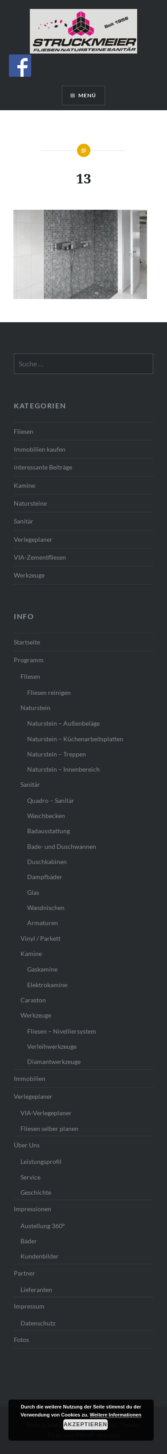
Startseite (27, 642)
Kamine (24, 485)
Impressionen (32, 1209)
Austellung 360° (42, 1226)
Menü (87, 95)
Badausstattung (48, 831)
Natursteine (30, 503)
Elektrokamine (47, 985)
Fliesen (23, 431)
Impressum (29, 1306)
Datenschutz (37, 1323)
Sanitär (23, 521)
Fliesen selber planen (49, 1128)
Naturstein (35, 707)
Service (30, 1177)
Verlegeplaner (33, 539)
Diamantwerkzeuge (54, 1061)
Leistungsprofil (40, 1161)
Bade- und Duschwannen (61, 846)
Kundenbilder (39, 1256)
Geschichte (35, 1192)
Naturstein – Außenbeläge (63, 723)
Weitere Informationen (116, 1414)
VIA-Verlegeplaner (46, 1113)
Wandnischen (46, 907)
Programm (29, 660)
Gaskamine (42, 969)
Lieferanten (36, 1289)
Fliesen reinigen (49, 692)
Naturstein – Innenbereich (63, 769)
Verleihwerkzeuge (52, 1046)
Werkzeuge (29, 575)
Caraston (33, 1000)
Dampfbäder (44, 877)
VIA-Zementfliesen (40, 557)
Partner (24, 1273)
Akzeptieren (85, 1424)
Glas (33, 892)
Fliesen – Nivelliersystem (61, 1031)
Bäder (28, 1241)
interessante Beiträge (43, 467)
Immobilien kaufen (39, 449)
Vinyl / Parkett (40, 938)
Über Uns (27, 1145)
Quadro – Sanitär (50, 800)
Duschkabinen (47, 861)
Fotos (21, 1339)
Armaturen (42, 922)
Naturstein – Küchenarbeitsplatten (75, 739)
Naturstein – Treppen (56, 754)
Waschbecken (46, 815)
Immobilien (29, 1078)
